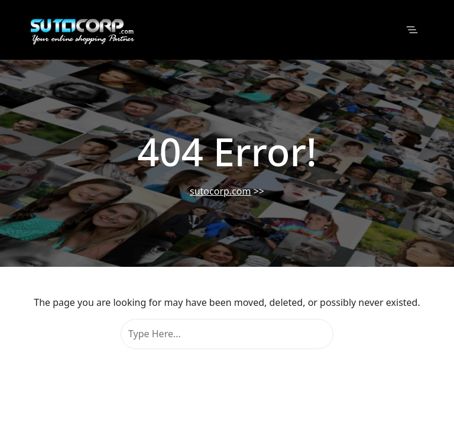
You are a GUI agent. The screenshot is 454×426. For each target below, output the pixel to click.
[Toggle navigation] (412, 30)
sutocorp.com (220, 191)
